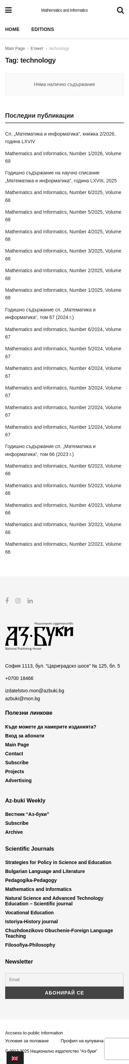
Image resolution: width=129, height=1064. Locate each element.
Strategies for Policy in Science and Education (58, 862)
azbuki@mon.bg (22, 698)
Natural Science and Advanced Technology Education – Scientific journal (54, 900)
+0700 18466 (19, 678)
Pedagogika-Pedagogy (31, 880)
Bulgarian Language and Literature (45, 871)
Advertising (18, 780)
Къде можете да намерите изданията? (50, 726)
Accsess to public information (34, 1032)
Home (12, 29)
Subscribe (17, 762)
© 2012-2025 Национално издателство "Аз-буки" (51, 1051)
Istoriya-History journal (31, 921)
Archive (14, 832)
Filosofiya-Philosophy (30, 945)
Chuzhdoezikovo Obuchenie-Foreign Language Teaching (59, 933)
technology (59, 48)
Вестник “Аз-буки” (27, 814)
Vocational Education (29, 912)
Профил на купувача (82, 1040)
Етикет (37, 48)
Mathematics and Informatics (64, 10)
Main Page (15, 48)
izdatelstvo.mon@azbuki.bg (34, 690)
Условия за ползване (27, 1040)
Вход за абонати (24, 735)
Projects (14, 771)
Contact (14, 753)
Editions (42, 29)
